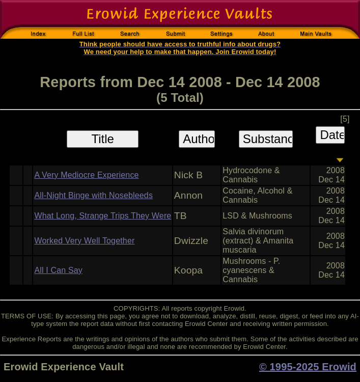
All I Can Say (58, 270)
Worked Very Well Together (84, 240)
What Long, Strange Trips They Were (102, 215)
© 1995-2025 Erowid (307, 366)
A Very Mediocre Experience (86, 175)
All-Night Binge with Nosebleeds (93, 195)
